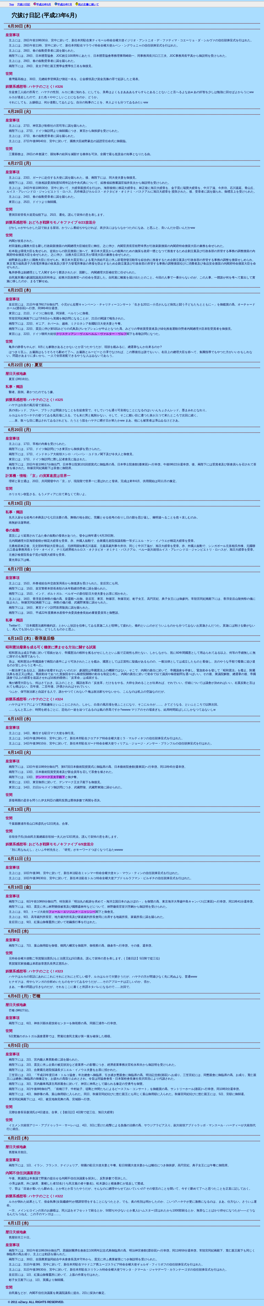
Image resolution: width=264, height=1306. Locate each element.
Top (11, 4)
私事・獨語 (14, 387)
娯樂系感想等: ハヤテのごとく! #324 (34, 699)
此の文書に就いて (88, 4)
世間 (9, 74)
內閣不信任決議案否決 (23, 1173)
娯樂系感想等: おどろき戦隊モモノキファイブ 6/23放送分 (51, 222)
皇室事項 (12, 35)
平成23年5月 (43, 4)
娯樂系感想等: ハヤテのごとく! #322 (34, 1196)
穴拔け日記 (23, 4)
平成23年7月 (64, 4)
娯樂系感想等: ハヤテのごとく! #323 (34, 971)
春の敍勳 (12, 530)
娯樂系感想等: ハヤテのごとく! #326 (34, 86)
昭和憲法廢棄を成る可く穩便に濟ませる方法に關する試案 (51, 647)
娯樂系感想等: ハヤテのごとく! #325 (34, 400)
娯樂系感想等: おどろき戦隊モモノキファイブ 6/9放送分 (50, 844)
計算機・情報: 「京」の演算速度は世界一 (38, 476)
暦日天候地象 (16, 374)
